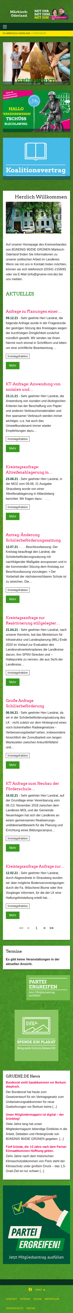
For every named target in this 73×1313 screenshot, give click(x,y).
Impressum (52, 1299)
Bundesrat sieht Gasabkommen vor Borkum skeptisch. (36, 1084)
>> (52, 928)
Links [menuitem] (38, 1289)
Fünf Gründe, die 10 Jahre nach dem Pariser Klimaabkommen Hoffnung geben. (36, 1149)
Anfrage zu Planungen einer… (34, 311)
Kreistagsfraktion (18, 356)
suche (37, 1299)
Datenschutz (14, 1308)
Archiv (30, 1308)
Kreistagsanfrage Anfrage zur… (35, 866)
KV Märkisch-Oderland (17, 33)
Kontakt (11, 1299)
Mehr (12, 365)
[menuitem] (11, 1299)
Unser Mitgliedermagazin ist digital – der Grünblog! (35, 1116)
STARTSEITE (39, 33)
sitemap (25, 1299)
